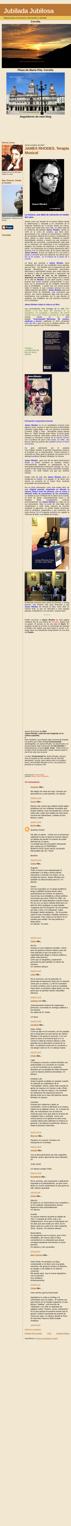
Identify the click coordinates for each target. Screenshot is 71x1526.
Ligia (33, 974)
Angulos (35, 787)
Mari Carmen (37, 1255)
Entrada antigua (62, 1333)
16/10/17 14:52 (36, 822)
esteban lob (36, 1001)
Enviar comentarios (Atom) (47, 1338)
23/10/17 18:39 (36, 1147)
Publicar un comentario (33, 1329)
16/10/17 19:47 (36, 971)
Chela (33, 863)
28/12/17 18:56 (36, 1173)
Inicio (49, 1333)
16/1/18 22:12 (35, 1251)
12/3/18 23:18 (35, 1325)
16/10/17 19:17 (36, 938)
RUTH (33, 825)
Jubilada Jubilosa (29, 11)
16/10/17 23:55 (36, 1021)
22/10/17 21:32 (36, 1132)
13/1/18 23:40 (35, 1192)
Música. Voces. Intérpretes (40, 776)
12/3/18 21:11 (35, 1285)
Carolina (35, 1025)
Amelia (34, 1150)
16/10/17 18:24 (36, 860)
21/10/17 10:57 (36, 1052)
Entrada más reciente (33, 1333)
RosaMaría (36, 1177)
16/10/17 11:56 (36, 798)
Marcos (34, 1136)
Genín (33, 801)
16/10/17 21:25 (36, 997)
